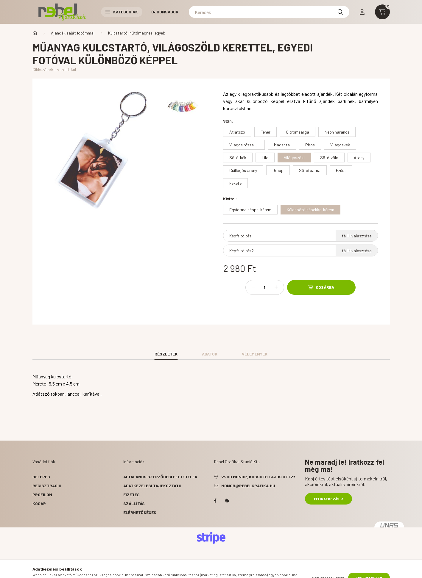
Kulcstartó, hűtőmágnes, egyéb (136, 32)
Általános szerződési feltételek (160, 476)
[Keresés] (269, 12)
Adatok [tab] (209, 353)
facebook (215, 501)
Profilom (42, 494)
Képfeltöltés (240, 235)
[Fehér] (265, 132)
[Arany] (359, 157)
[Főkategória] (34, 33)
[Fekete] (235, 183)
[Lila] (265, 157)
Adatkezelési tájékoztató (152, 485)
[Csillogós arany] (243, 170)
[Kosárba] (321, 287)
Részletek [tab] (166, 353)
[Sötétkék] (238, 157)
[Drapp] (278, 170)
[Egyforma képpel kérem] (250, 209)
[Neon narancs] (337, 132)
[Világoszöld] (294, 157)
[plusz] (276, 287)
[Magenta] (282, 145)
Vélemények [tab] (254, 353)
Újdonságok (164, 11)
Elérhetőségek (139, 512)
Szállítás (134, 503)
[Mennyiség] (265, 287)
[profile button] (362, 11)
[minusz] (253, 287)
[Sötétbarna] (310, 170)
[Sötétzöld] (329, 157)
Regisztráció (46, 485)
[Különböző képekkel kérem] (310, 209)
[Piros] (310, 145)
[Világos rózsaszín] (244, 145)
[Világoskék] (340, 145)
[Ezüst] (341, 170)
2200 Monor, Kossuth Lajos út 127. (258, 476)
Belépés (41, 476)
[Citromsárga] (297, 132)
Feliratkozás (328, 499)
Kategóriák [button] (121, 11)
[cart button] (382, 11)
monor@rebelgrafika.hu (248, 485)
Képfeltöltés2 (241, 250)
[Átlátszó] (237, 132)
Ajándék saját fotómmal (72, 32)
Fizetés (131, 494)
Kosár (39, 503)
